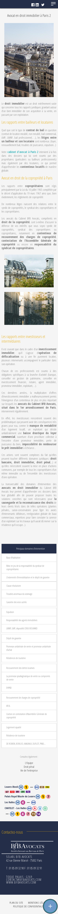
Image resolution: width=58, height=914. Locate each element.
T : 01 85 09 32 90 (15, 868)
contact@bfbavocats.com (23, 880)
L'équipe (29, 763)
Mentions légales (38, 902)
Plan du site (16, 902)
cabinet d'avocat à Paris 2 (23, 152)
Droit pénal (29, 767)
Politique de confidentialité (29, 906)
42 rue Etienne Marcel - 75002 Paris (24, 860)
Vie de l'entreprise (29, 770)
